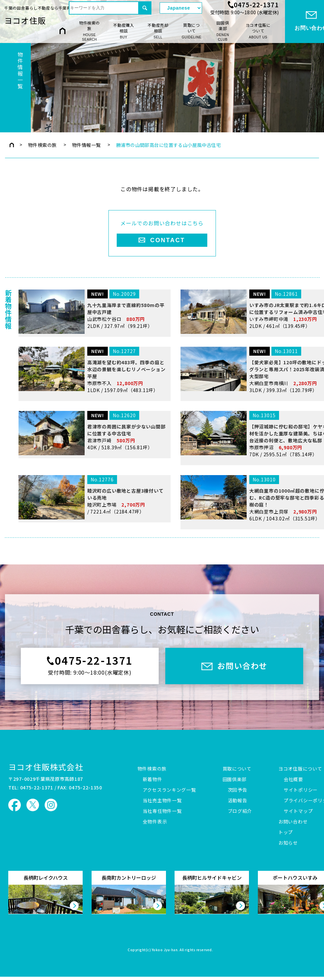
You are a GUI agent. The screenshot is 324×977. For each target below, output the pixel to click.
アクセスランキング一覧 (169, 790)
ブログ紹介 (240, 811)
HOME (62, 30)
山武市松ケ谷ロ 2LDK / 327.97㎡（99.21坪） (93, 352)
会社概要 (293, 779)
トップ (285, 832)
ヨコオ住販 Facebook (14, 805)
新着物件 (152, 779)
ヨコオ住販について (258, 31)
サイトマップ (298, 811)
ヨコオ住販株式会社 (45, 767)
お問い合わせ (292, 821)
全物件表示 (155, 821)
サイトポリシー (301, 790)
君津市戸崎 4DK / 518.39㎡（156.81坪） (93, 479)
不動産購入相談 (123, 31)
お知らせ (288, 843)
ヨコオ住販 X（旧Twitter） (32, 805)
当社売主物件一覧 (162, 800)
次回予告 (237, 790)
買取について (191, 31)
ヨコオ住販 (25, 20)
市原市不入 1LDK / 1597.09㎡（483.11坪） (93, 416)
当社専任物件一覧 (162, 811)
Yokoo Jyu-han (165, 950)
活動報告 (237, 800)
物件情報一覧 (86, 145)
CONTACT (167, 240)
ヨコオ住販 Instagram (51, 805)
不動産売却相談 (158, 31)
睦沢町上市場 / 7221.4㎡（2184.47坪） (93, 543)
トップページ (12, 145)
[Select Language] (181, 8)
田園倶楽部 (223, 31)
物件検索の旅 (89, 31)
